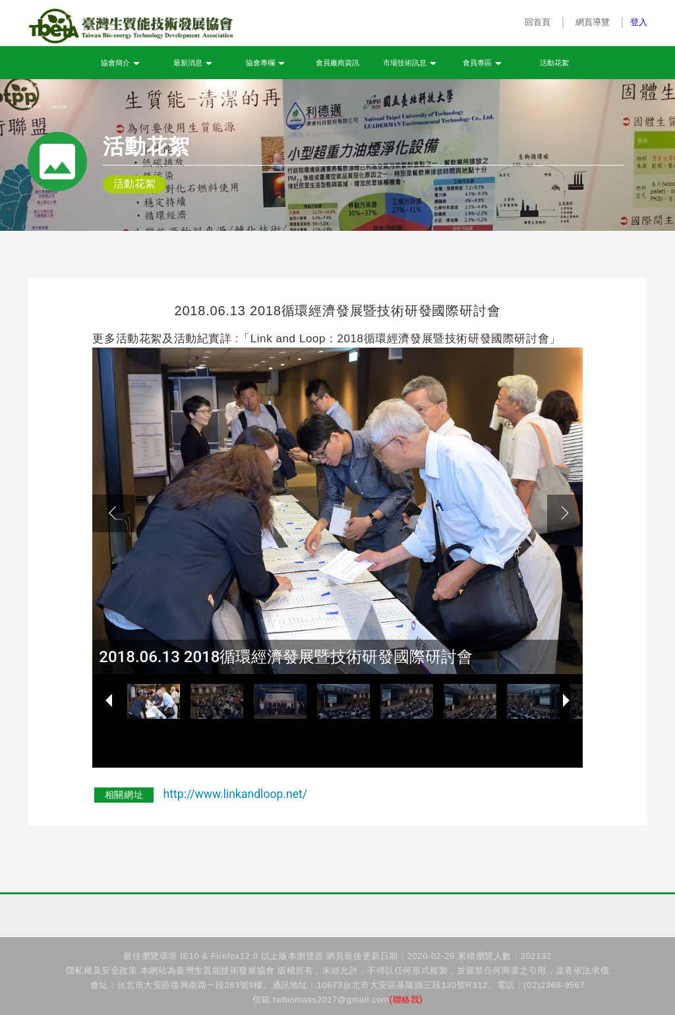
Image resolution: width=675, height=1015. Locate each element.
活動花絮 (554, 63)
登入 (638, 22)
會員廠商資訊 (337, 63)
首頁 (34, 106)
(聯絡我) (406, 999)
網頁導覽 (592, 22)
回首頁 (538, 22)
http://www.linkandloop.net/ (235, 794)
